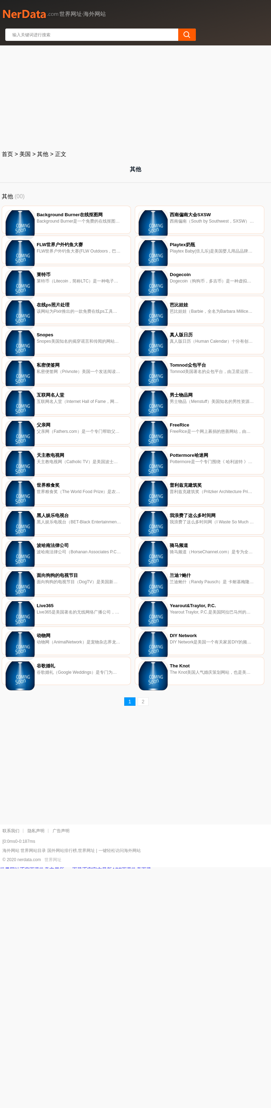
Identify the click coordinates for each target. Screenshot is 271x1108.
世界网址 (52, 1099)
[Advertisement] (136, 96)
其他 (42, 154)
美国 (25, 154)
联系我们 (10, 1070)
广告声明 (61, 1070)
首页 (7, 154)
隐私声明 (36, 1070)
